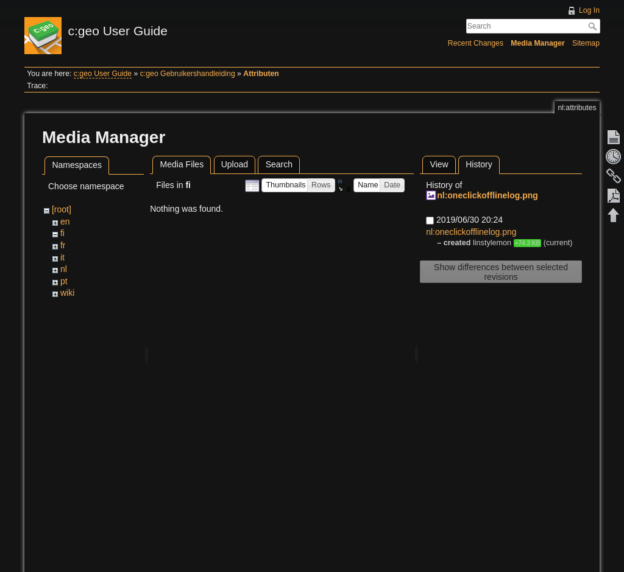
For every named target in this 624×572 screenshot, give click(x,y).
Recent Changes (475, 43)
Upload (234, 164)
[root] (61, 209)
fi (62, 233)
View (439, 164)
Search (594, 26)
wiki (67, 293)
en (65, 221)
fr (63, 245)
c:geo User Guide (103, 73)
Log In (589, 10)
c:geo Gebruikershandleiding (187, 73)
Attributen (261, 73)
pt (64, 281)
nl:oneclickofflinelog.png (487, 195)
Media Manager (538, 43)
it (62, 257)
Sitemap (586, 43)
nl (63, 269)
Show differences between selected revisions (501, 272)
